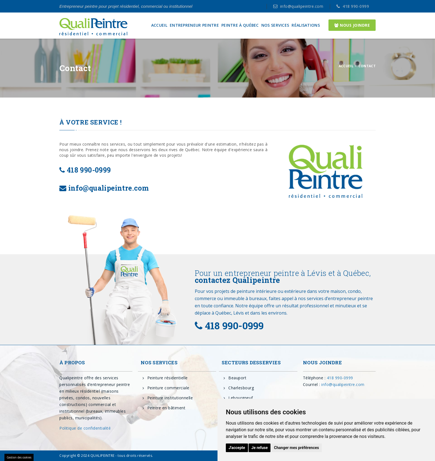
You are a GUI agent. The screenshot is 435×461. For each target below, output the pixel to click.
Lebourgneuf (240, 397)
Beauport (237, 377)
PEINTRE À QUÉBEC (240, 25)
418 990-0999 (356, 6)
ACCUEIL (159, 25)
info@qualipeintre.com (301, 6)
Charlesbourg (241, 387)
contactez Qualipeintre (237, 280)
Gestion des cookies (19, 457)
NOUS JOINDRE (352, 25)
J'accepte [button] (237, 447)
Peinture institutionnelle (170, 397)
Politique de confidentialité (85, 428)
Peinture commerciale (168, 387)
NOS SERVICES (275, 25)
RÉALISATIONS (306, 25)
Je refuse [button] (259, 447)
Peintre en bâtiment (166, 407)
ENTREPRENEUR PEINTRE (194, 25)
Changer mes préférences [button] (296, 447)
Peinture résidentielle (167, 377)
